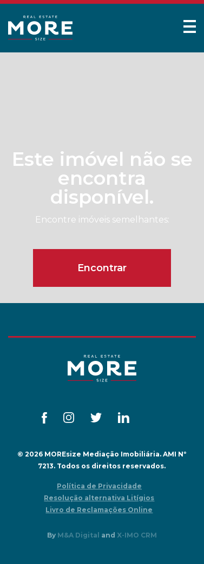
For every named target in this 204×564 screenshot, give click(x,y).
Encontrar (102, 268)
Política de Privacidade (99, 486)
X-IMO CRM (137, 535)
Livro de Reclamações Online (99, 510)
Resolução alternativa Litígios (99, 498)
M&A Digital (78, 535)
